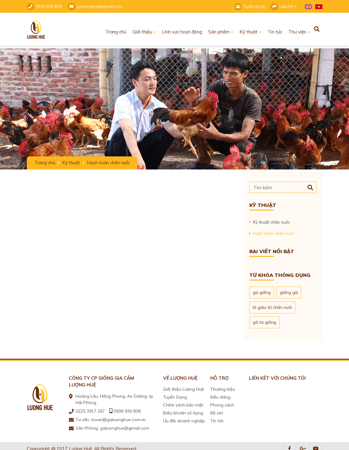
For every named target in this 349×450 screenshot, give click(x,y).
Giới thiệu (142, 29)
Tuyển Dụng (175, 394)
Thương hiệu (222, 386)
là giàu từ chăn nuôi (272, 304)
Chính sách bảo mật (183, 402)
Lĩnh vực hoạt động (182, 29)
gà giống (262, 289)
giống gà (289, 289)
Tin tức (275, 29)
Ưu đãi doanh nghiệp (184, 418)
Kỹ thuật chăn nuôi (271, 219)
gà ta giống (264, 319)
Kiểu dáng (220, 394)
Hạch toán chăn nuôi (273, 230)
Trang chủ (115, 29)
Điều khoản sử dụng (183, 410)
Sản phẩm (219, 29)
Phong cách (222, 402)
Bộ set (216, 410)
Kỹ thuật (249, 29)
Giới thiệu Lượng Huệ (183, 386)
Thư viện (297, 29)
